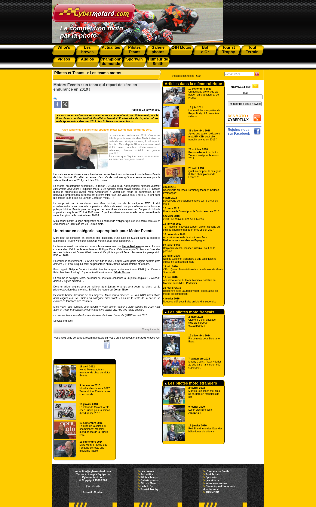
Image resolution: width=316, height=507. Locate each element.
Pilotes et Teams (69, 73)
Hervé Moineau (131, 246)
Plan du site (93, 486)
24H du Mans (148, 483)
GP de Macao (122, 272)
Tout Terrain (213, 474)
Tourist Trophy (149, 489)
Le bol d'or (147, 486)
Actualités (147, 474)
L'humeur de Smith (217, 471)
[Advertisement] (245, 202)
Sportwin (211, 477)
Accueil (87, 492)
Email (245, 92)
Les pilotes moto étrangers (191, 383)
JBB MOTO (212, 492)
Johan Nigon (121, 289)
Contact (99, 492)
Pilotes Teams (149, 477)
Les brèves (147, 471)
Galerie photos (150, 480)
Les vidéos (212, 480)
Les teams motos (105, 73)
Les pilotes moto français (189, 312)
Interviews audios (216, 483)
